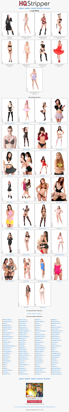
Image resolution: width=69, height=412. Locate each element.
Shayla (38, 366)
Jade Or (54, 366)
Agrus (37, 329)
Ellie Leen (22, 338)
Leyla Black (59, 176)
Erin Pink (22, 342)
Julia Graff (6, 357)
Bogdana (22, 348)
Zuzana (5, 372)
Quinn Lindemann (10, 123)
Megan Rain (23, 333)
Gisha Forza (6, 348)
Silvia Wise (6, 353)
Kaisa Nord (55, 357)
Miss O (43, 176)
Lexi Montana (7, 321)
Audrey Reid (39, 342)
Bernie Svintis (24, 353)
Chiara (21, 372)
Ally (53, 349)
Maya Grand (26, 149)
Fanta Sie (54, 351)
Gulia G (5, 344)
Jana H (5, 363)
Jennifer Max (23, 321)
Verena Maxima (24, 331)
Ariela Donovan (40, 368)
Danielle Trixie (40, 336)
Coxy (37, 323)
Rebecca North (56, 327)
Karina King (6, 329)
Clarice (54, 344)
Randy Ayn (55, 334)
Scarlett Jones (7, 338)
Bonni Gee (26, 123)
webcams (40, 8)
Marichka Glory (7, 336)
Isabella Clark (56, 353)
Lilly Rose (10, 149)
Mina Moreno (24, 359)
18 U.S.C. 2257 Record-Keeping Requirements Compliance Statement (29, 407)
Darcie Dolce (39, 346)
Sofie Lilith (39, 370)
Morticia (5, 355)
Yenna (43, 254)
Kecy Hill (38, 357)
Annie (37, 333)
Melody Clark (23, 329)
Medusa (27, 228)
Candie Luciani (56, 340)
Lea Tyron (39, 363)
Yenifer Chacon (40, 372)
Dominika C (23, 357)
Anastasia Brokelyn (9, 346)
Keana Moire (39, 351)
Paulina (22, 363)
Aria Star (22, 361)
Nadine (54, 319)
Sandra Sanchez (10, 281)
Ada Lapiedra (43, 123)
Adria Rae (22, 340)
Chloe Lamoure (10, 254)
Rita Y (5, 331)
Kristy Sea (6, 349)
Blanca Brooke (24, 336)
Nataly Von (6, 325)
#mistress (39, 313)
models (33, 8)
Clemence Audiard (43, 281)
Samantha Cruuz (57, 331)
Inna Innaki (55, 338)
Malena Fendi (56, 372)
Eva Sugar (6, 334)
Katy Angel (23, 351)
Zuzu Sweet (59, 149)
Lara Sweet (59, 202)
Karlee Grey (39, 338)
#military (34, 313)
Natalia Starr (55, 370)
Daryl (27, 202)
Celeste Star (55, 321)
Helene (38, 340)
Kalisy (5, 368)
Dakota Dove (23, 374)
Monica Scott (56, 323)
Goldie (54, 359)
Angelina (22, 368)
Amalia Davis (27, 254)
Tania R (5, 359)
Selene (38, 344)
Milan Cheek (7, 319)
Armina (38, 374)
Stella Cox (43, 307)
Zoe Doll (54, 342)
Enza (4, 364)
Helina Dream (7, 370)
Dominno (10, 176)
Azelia (37, 327)
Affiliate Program (50, 407)
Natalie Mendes (40, 348)
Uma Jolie (38, 359)
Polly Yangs (6, 361)
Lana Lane (23, 319)
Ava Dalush (43, 149)
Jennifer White (56, 368)
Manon (38, 319)
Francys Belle (56, 355)
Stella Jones (55, 336)
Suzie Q (43, 202)
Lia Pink (54, 361)
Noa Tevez (23, 325)
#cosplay (29, 313)
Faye (37, 364)
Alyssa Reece (39, 321)
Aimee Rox (23, 349)
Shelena (60, 228)
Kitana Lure (23, 327)
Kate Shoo (6, 374)
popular (21, 8)
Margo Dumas (40, 334)
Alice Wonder (56, 333)
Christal (38, 325)
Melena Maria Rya (60, 254)
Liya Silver (26, 281)
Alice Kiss (54, 363)
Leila (53, 325)
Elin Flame (10, 202)
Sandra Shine (10, 228)
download (47, 8)
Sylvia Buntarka (56, 374)
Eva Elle (26, 307)
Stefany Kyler (7, 327)
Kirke (53, 364)
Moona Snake (43, 228)
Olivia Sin (38, 353)
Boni (4, 323)
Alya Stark (55, 329)
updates (27, 8)
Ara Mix (22, 346)
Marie (59, 123)
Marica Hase (39, 349)
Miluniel (22, 344)
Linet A (22, 366)
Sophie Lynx (39, 355)
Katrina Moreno (24, 355)
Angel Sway (39, 361)
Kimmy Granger (40, 331)
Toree (5, 340)
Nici (4, 366)
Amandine (26, 176)
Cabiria (59, 281)
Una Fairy (22, 323)
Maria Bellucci (24, 364)
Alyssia (54, 348)
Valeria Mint (6, 342)
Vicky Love (23, 334)
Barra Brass (23, 370)
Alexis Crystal (56, 346)
